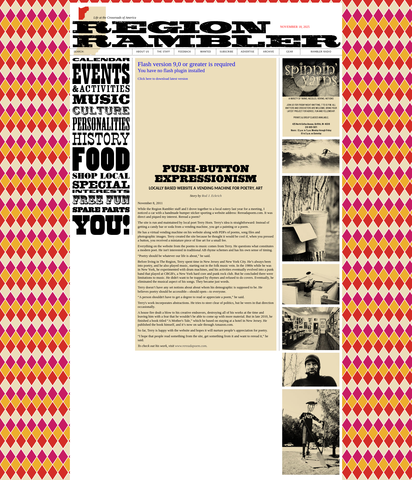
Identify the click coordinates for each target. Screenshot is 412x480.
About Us (142, 51)
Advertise (248, 51)
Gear (289, 51)
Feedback (184, 51)
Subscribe (227, 51)
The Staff (163, 51)
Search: (79, 51)
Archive (268, 51)
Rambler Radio (321, 51)
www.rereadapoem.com (191, 346)
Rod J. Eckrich (212, 196)
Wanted (205, 51)
